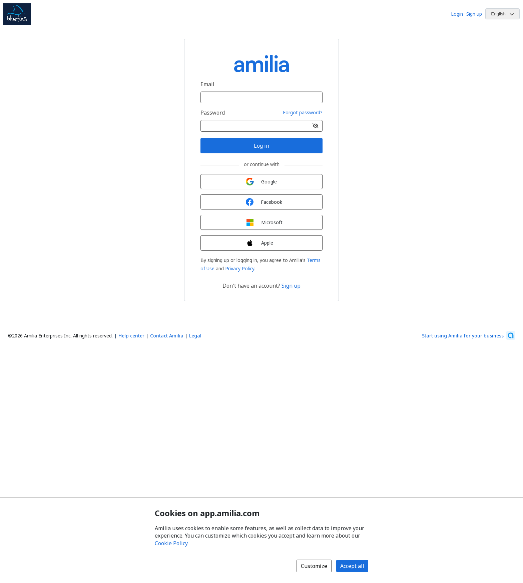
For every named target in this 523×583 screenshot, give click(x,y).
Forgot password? (303, 113)
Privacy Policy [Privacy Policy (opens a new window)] (239, 268)
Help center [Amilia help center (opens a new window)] (131, 335)
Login (457, 14)
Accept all (352, 566)
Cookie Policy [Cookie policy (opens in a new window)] (171, 543)
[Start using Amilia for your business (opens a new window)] (468, 335)
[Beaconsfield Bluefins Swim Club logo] (17, 14)
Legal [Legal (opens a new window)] (195, 335)
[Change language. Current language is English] (502, 13)
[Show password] (315, 126)
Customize (314, 566)
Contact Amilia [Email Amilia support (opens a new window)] (166, 335)
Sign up (474, 14)
